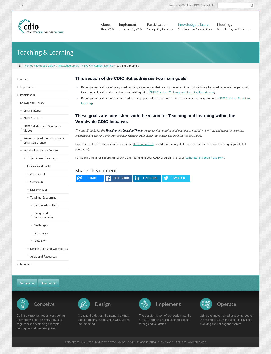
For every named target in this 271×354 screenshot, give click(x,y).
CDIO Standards (34, 118)
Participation (157, 24)
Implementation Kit (101, 65)
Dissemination (39, 190)
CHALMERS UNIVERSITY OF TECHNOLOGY (104, 342)
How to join (49, 283)
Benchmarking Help (46, 205)
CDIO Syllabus (33, 110)
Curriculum (37, 182)
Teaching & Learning (43, 197)
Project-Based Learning (41, 158)
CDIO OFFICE (72, 342)
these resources (143, 144)
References (41, 233)
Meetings (224, 24)
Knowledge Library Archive (73, 65)
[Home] (20, 66)
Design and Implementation (44, 215)
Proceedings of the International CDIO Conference (44, 140)
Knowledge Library (193, 24)
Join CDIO (193, 5)
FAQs (182, 5)
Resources (40, 241)
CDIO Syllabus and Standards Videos (42, 128)
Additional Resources (43, 256)
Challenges (41, 225)
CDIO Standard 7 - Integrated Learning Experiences (181, 92)
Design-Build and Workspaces (49, 249)
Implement (127, 24)
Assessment (37, 174)
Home (173, 5)
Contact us (27, 283)
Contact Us (207, 5)
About (106, 24)
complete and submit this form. (205, 158)
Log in (20, 5)
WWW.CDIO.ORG (197, 342)
